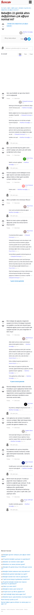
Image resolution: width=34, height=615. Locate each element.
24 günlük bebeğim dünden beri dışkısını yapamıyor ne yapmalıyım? (14, 583)
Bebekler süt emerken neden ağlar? (13, 562)
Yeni (25, 54)
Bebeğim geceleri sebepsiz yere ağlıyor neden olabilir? (15, 556)
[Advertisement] (17, 74)
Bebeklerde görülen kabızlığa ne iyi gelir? (15, 574)
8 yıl (24, 33)
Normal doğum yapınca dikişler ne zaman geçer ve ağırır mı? (16, 603)
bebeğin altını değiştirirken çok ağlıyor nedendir (17, 25)
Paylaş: (8, 98)
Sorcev (12, 2)
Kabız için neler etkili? (9, 586)
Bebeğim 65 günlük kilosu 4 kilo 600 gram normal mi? (16, 568)
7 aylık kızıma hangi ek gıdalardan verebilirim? (16, 579)
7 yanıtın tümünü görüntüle (17, 281)
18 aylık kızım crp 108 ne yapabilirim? (14, 592)
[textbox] (19, 48)
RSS (2, 611)
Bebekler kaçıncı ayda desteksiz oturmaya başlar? (17, 597)
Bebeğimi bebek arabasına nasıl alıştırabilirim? (16, 571)
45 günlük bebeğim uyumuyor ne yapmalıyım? (16, 559)
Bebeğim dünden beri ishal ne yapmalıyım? (15, 577)
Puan (31, 54)
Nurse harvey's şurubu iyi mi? (9, 600)
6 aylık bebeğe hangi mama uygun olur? (14, 594)
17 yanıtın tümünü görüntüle (17, 382)
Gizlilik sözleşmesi (11, 609)
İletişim (26, 609)
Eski (20, 54)
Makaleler (3, 609)
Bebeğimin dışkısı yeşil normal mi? (13, 589)
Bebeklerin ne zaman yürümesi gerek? (14, 564)
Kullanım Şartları (19, 609)
